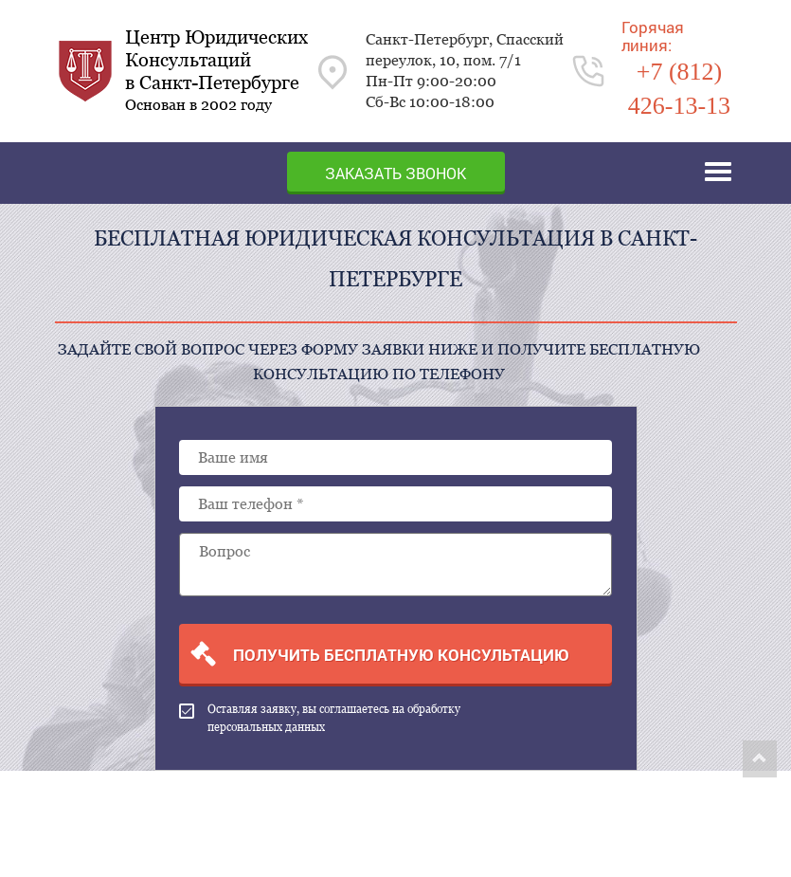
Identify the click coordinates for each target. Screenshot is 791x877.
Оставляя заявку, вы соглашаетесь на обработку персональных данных (319, 718)
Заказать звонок (395, 173)
